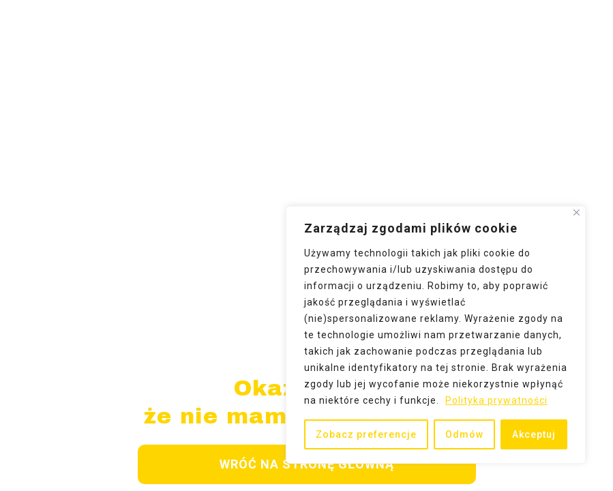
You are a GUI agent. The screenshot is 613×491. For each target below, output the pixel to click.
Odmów (464, 434)
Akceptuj (534, 434)
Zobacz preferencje (366, 434)
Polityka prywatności (496, 400)
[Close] (576, 212)
